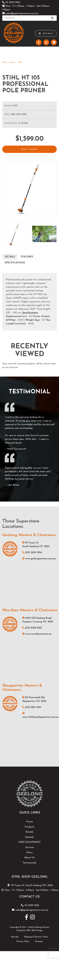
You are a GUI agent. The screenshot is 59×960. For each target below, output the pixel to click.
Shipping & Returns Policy (36, 937)
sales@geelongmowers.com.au (20, 13)
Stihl (20, 62)
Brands (12, 62)
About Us (29, 857)
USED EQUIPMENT (29, 842)
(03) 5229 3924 (32, 552)
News (29, 852)
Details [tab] (10, 257)
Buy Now (29, 149)
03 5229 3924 (11, 2)
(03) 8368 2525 (32, 628)
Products (29, 827)
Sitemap (39, 941)
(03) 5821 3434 (31, 707)
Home (4, 62)
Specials (29, 837)
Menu (46, 33)
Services (29, 847)
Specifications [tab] (15, 263)
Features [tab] (27, 257)
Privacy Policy (22, 941)
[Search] (25, 18)
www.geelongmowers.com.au (39, 558)
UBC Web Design (34, 930)
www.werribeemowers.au (36, 634)
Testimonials (29, 863)
